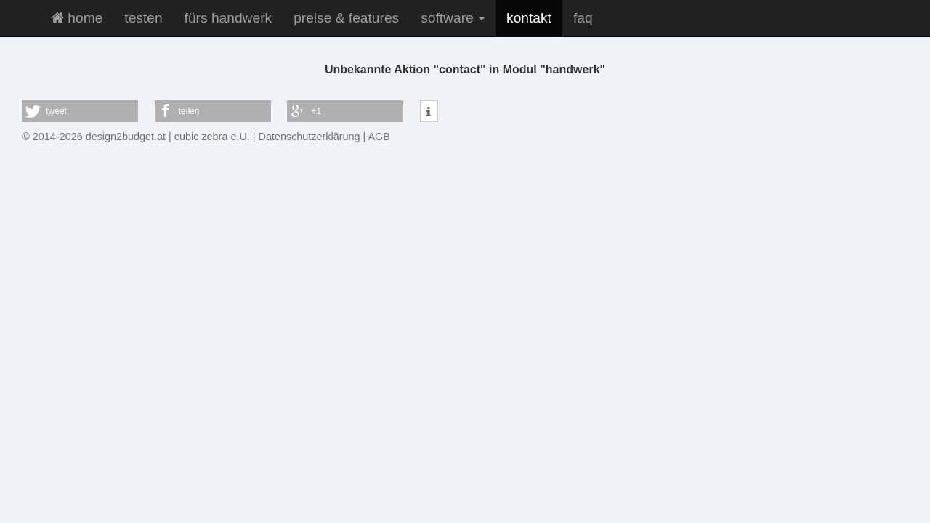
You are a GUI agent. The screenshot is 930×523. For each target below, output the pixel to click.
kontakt (528, 17)
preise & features (346, 17)
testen (143, 17)
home (76, 17)
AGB (379, 136)
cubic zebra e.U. (212, 136)
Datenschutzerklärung (309, 136)
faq (583, 17)
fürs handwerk (228, 17)
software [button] (453, 17)
